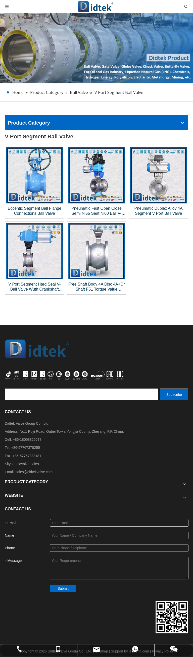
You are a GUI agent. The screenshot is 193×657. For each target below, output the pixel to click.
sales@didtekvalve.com (34, 472)
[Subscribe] (174, 394)
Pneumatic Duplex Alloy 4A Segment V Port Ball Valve (158, 210)
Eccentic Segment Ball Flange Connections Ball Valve (34, 210)
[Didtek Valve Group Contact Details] (172, 617)
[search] (81, 394)
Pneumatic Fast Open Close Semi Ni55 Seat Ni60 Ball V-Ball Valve (96, 211)
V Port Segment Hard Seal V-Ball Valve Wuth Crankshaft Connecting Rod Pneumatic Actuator (34, 287)
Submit (63, 588)
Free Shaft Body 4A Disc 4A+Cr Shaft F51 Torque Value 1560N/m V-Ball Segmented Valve (96, 287)
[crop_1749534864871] (65, 374)
